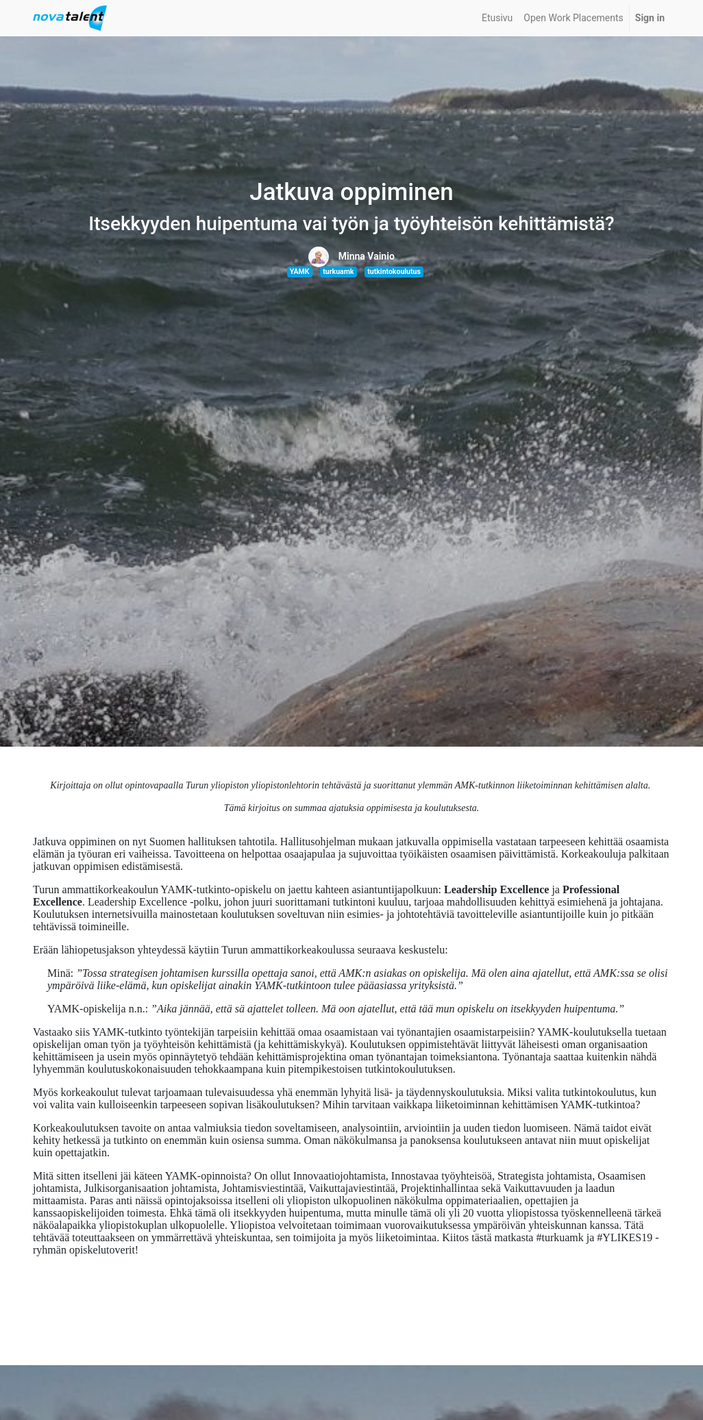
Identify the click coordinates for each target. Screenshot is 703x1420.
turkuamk (338, 271)
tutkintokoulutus (394, 271)
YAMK (300, 271)
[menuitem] (497, 18)
